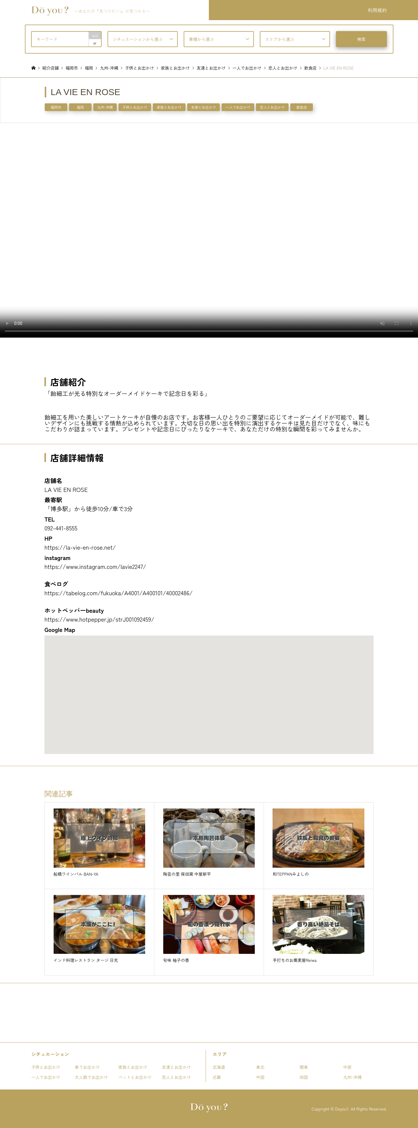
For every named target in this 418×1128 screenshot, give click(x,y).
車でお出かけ (87, 1067)
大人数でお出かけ (91, 1077)
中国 (260, 1077)
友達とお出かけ (203, 107)
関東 (304, 1067)
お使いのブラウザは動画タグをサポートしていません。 (209, 230)
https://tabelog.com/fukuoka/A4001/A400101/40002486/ (118, 592)
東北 (260, 1067)
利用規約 (377, 10)
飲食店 (301, 107)
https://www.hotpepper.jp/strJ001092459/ (99, 619)
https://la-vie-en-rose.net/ (80, 547)
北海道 (219, 1067)
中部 (347, 1067)
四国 (304, 1077)
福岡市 (56, 107)
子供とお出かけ (134, 107)
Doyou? (341, 1109)
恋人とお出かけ (272, 107)
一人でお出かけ (237, 107)
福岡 (80, 107)
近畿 (217, 1077)
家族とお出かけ (169, 107)
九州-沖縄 (105, 107)
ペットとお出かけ (135, 1077)
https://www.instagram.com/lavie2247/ (95, 566)
